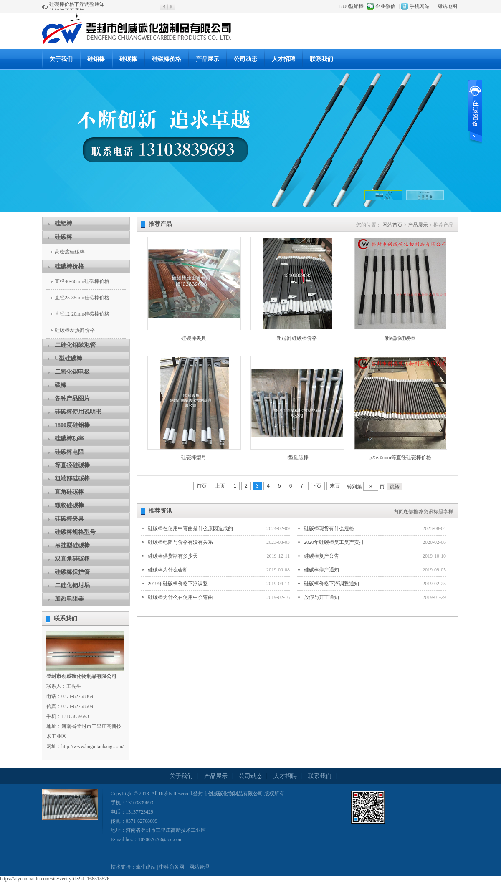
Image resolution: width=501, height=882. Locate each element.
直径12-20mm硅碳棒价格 (82, 314)
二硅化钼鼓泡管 (75, 345)
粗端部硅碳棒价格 (297, 338)
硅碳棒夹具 (69, 519)
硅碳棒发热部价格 (75, 330)
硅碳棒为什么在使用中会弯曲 (180, 597)
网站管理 (199, 867)
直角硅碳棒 (69, 492)
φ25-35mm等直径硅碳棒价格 (400, 457)
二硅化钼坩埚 (72, 585)
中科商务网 (171, 867)
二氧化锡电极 (72, 372)
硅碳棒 (128, 59)
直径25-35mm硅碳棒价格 (82, 298)
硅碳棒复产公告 (321, 556)
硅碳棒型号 (193, 457)
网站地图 (447, 6)
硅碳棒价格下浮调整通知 (76, 7)
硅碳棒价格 (166, 59)
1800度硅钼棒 (72, 425)
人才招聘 (283, 59)
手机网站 (420, 6)
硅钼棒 (96, 59)
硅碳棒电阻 (69, 452)
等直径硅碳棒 (72, 465)
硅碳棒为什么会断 (168, 570)
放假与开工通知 (321, 597)
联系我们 (321, 59)
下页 (316, 486)
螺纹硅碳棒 (69, 505)
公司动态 (245, 59)
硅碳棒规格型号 (75, 532)
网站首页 (392, 225)
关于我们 (61, 59)
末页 (335, 486)
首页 (202, 486)
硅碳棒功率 (69, 438)
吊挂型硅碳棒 (72, 545)
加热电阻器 (69, 599)
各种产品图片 (72, 398)
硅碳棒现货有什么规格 (329, 528)
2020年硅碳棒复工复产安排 (334, 542)
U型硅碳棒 (68, 358)
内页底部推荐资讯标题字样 (423, 512)
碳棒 (60, 385)
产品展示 (418, 225)
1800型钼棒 (351, 6)
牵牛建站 (146, 867)
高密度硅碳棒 (70, 252)
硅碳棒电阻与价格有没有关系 (180, 542)
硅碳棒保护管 (72, 572)
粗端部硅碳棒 (72, 478)
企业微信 (385, 6)
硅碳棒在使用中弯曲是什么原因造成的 (190, 528)
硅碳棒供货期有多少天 (173, 556)
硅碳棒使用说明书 (78, 412)
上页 (220, 486)
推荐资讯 (160, 511)
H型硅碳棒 (297, 457)
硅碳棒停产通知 (321, 570)
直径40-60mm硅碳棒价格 (82, 281)
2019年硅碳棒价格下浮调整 (178, 583)
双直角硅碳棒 (72, 559)
